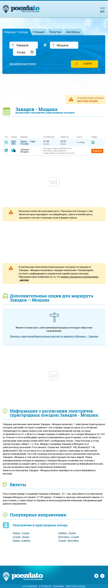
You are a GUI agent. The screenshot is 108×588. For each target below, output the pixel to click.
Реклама (58, 579)
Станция (39, 32)
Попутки (55, 32)
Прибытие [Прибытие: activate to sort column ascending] (64, 130)
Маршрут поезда (16, 32)
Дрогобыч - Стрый (68, 530)
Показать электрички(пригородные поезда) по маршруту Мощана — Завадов (54, 329)
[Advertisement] (54, 77)
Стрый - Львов (21, 530)
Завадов (46, 137)
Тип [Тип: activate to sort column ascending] (6, 130)
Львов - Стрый (21, 526)
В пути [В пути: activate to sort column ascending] (79, 130)
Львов (23, 134)
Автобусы (73, 32)
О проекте (45, 579)
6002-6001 (13, 135)
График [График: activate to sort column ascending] (94, 130)
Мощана (63, 137)
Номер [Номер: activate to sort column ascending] (14, 130)
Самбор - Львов (67, 526)
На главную (30, 579)
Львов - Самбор (21, 533)
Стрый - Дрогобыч (68, 533)
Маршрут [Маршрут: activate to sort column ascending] (24, 130)
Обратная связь (75, 579)
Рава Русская (27, 135)
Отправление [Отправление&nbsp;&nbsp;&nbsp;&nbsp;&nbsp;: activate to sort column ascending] (50, 130)
